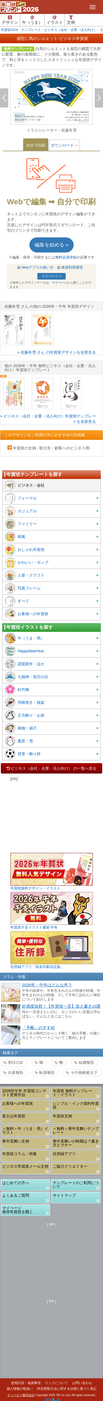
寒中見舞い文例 (15, 1141)
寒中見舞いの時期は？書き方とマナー (76, 1143)
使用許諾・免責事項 (26, 1383)
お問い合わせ (82, 1383)
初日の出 (15, 1062)
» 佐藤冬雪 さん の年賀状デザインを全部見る (57, 352)
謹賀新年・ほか (24, 663)
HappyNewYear (24, 651)
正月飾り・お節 (24, 715)
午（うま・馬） (24, 638)
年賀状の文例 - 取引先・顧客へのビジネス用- (52, 448)
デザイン (10, 20)
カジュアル (21, 510)
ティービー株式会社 (21, 1395)
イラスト (54, 20)
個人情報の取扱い (20, 1389)
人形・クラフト (24, 575)
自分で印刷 (35, 145)
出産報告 (15, 1072)
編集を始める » (51, 245)
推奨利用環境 (72, 267)
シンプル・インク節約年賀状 (76, 1105)
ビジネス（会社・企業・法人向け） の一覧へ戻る (51, 768)
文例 (71, 20)
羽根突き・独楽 (24, 702)
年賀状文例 (62, 1116)
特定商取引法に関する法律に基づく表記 (66, 1389)
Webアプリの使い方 (37, 267)
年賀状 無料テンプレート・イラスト (72, 1093)
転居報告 (47, 1072)
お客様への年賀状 (26, 613)
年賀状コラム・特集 (19, 1154)
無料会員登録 (66, 257)
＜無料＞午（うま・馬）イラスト (25, 1130)
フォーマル (21, 498)
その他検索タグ (84, 1072)
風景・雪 (19, 741)
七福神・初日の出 (26, 676)
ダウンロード (62, 145)
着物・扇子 (21, 728)
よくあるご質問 (15, 1195)
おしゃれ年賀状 (24, 549)
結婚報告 (86, 1062)
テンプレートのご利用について (76, 1185)
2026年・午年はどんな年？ (47, 985)
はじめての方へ (15, 1183)
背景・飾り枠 (23, 753)
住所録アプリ (64, 1154)
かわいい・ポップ (26, 562)
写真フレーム (23, 588)
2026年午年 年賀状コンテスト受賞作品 (24, 1093)
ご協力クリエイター (70, 1166)
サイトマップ (64, 1195)
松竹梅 (17, 689)
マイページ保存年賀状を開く (17, 1210)
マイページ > (51, 276)
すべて (17, 600)
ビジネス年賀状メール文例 (25, 1166)
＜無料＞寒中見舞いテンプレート (76, 1130)
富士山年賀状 (13, 1116)
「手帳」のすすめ (38, 1027)
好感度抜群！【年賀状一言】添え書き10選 (61, 1006)
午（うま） (32, 20)
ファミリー (21, 523)
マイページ (59, 282)
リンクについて (56, 1383)
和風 (15, 536)
